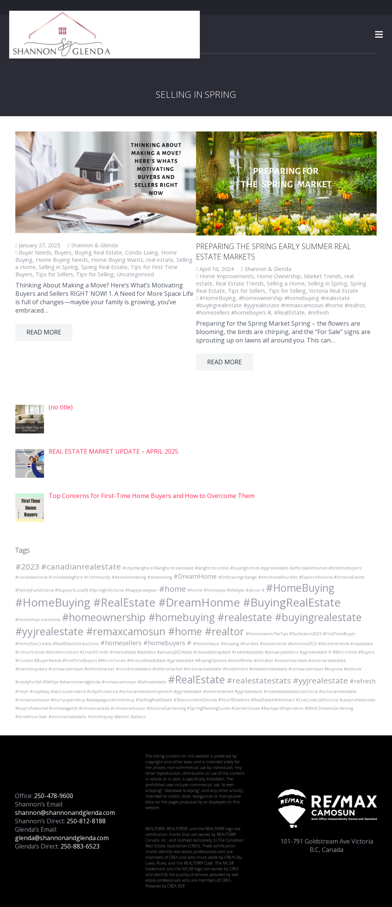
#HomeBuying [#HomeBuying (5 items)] (300, 588)
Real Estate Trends (240, 283)
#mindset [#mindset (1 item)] (263, 660)
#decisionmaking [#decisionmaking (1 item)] (129, 577)
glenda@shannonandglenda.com (62, 838)
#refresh (318, 312)
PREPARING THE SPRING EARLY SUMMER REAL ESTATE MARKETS (273, 251)
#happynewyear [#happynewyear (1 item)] (141, 590)
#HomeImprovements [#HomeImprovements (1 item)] (37, 619)
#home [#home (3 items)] (172, 588)
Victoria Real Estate (333, 290)
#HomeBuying (217, 298)
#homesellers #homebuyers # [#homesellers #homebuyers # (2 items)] (145, 642)
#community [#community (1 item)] (97, 577)
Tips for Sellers (54, 274)
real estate (159, 259)
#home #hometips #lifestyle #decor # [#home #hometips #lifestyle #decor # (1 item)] (226, 590)
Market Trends (322, 276)
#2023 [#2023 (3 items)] (27, 566)
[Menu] (379, 34)
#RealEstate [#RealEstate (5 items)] (196, 679)
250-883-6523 (80, 846)
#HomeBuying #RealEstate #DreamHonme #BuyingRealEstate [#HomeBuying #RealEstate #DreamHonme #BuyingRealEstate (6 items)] (178, 602)
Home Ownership (279, 276)
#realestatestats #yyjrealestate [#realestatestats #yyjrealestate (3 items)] (287, 680)
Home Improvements (226, 276)
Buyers (63, 252)
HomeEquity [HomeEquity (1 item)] (100, 716)
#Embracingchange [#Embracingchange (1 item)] (237, 577)
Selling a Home (286, 283)
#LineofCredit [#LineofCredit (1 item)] (94, 652)
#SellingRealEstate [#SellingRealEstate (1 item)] (154, 700)
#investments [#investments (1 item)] (273, 643)
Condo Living (141, 252)
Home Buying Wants (117, 259)
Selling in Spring (58, 267)
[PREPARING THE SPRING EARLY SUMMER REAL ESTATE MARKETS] (286, 183)
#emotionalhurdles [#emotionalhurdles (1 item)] (277, 577)
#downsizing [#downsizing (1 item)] (159, 577)
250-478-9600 (53, 796)
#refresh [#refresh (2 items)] (363, 681)
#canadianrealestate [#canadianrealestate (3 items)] (81, 566)
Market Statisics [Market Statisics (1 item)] (129, 716)
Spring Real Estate (104, 267)
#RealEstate (289, 312)
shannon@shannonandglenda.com (65, 812)
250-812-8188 (86, 821)
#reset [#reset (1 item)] (21, 691)
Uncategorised (135, 274)
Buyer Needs (35, 252)
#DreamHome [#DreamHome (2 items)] (195, 576)
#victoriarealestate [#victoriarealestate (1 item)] (68, 716)
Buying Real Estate (98, 252)
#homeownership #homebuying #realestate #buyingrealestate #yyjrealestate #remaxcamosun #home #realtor (280, 301)
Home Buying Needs (62, 259)
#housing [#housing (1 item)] (230, 643)
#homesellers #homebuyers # (233, 312)
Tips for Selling (95, 274)
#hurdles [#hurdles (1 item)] (249, 643)
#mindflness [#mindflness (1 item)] (240, 660)
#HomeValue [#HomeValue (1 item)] (206, 643)
